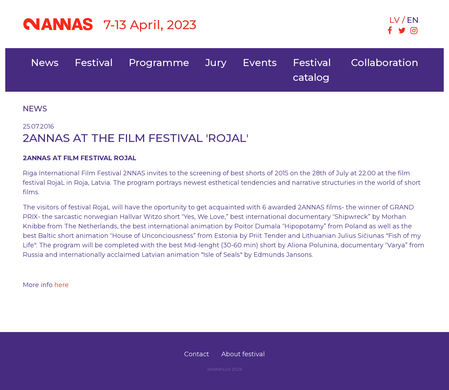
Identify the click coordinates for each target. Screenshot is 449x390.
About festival (243, 354)
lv (394, 20)
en (412, 20)
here (61, 285)
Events (260, 63)
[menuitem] (389, 31)
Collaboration (384, 63)
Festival (94, 63)
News (45, 63)
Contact (196, 354)
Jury (216, 63)
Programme (159, 63)
